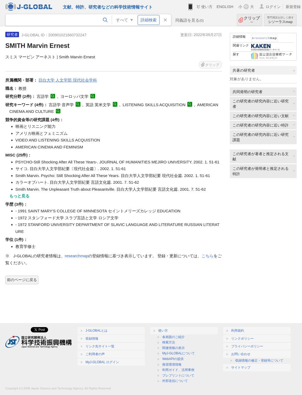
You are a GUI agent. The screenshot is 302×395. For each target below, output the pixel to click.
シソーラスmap (280, 20)
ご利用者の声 (95, 354)
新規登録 (293, 7)
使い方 (206, 7)
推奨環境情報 (171, 364)
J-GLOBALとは (96, 330)
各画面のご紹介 (173, 337)
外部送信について (175, 381)
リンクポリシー (242, 338)
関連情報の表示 (173, 348)
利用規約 (237, 330)
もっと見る (19, 196)
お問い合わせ (240, 354)
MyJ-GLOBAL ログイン (102, 362)
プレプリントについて (178, 375)
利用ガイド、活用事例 (178, 370)
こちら (208, 256)
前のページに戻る (22, 280)
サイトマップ (240, 367)
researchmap (76, 256)
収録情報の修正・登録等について (259, 360)
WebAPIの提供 (173, 359)
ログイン (273, 7)
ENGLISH (224, 7)
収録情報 (92, 338)
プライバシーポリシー (247, 346)
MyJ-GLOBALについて (178, 353)
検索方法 (168, 342)
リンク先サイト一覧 (100, 346)
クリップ (252, 20)
